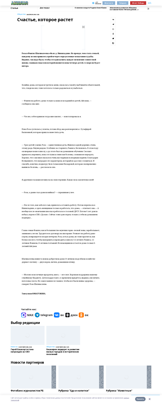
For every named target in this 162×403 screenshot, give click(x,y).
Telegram (122, 3)
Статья (14, 8)
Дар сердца (45, 8)
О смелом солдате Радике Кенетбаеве (91, 8)
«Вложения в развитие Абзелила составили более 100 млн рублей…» (124, 9)
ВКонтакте (109, 3)
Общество (21, 14)
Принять (140, 399)
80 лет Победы (138, 3)
